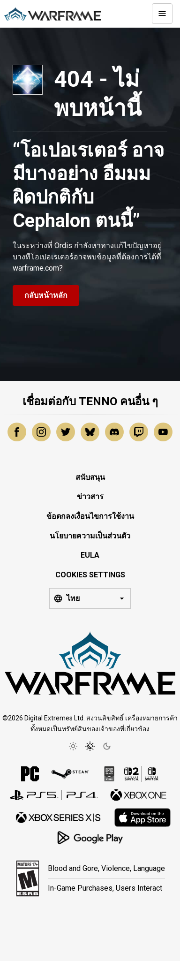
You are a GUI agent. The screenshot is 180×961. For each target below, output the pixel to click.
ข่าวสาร (90, 496)
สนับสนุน (90, 477)
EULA (90, 555)
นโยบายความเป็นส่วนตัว (90, 535)
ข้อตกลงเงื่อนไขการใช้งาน (90, 516)
